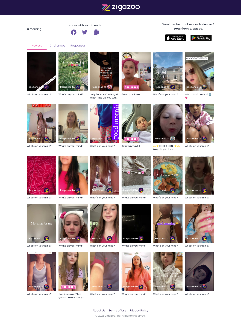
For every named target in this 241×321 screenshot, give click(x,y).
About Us (99, 310)
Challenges (57, 46)
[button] (96, 32)
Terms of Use (117, 310)
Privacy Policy (139, 310)
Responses (78, 46)
